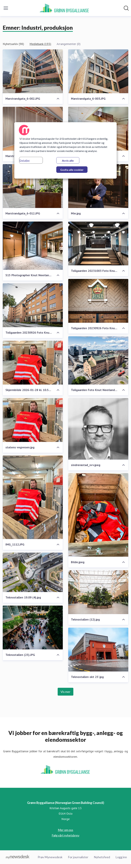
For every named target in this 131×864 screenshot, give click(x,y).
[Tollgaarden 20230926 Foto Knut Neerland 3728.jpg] (33, 305)
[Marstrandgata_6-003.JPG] (98, 71)
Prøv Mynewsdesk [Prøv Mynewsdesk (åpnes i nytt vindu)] (50, 857)
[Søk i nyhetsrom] (126, 8)
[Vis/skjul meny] (6, 8)
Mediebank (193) (40, 44)
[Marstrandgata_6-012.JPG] (33, 186)
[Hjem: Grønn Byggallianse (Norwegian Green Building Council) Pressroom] (64, 8)
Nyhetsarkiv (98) (13, 44)
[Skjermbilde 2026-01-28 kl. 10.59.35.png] (33, 363)
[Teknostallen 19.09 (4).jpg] (33, 572)
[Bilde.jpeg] (98, 515)
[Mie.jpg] (98, 186)
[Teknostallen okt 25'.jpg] (98, 649)
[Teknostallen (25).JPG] (33, 627)
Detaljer (24, 160)
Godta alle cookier (72, 169)
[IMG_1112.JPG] (33, 497)
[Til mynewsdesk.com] (17, 857)
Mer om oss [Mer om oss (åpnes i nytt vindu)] (65, 830)
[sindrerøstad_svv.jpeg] (98, 429)
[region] (65, 150)
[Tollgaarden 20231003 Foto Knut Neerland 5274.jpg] (98, 243)
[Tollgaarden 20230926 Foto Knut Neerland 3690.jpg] (98, 301)
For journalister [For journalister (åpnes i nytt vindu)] (78, 857)
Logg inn (121, 857)
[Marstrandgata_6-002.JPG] (33, 71)
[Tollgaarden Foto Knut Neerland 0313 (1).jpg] (98, 360)
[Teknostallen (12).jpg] (98, 592)
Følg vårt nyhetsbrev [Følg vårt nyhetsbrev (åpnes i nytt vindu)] (65, 835)
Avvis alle (68, 160)
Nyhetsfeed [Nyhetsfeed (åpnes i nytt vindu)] (102, 857)
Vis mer (65, 692)
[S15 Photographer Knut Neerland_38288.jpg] (33, 246)
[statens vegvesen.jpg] (33, 420)
